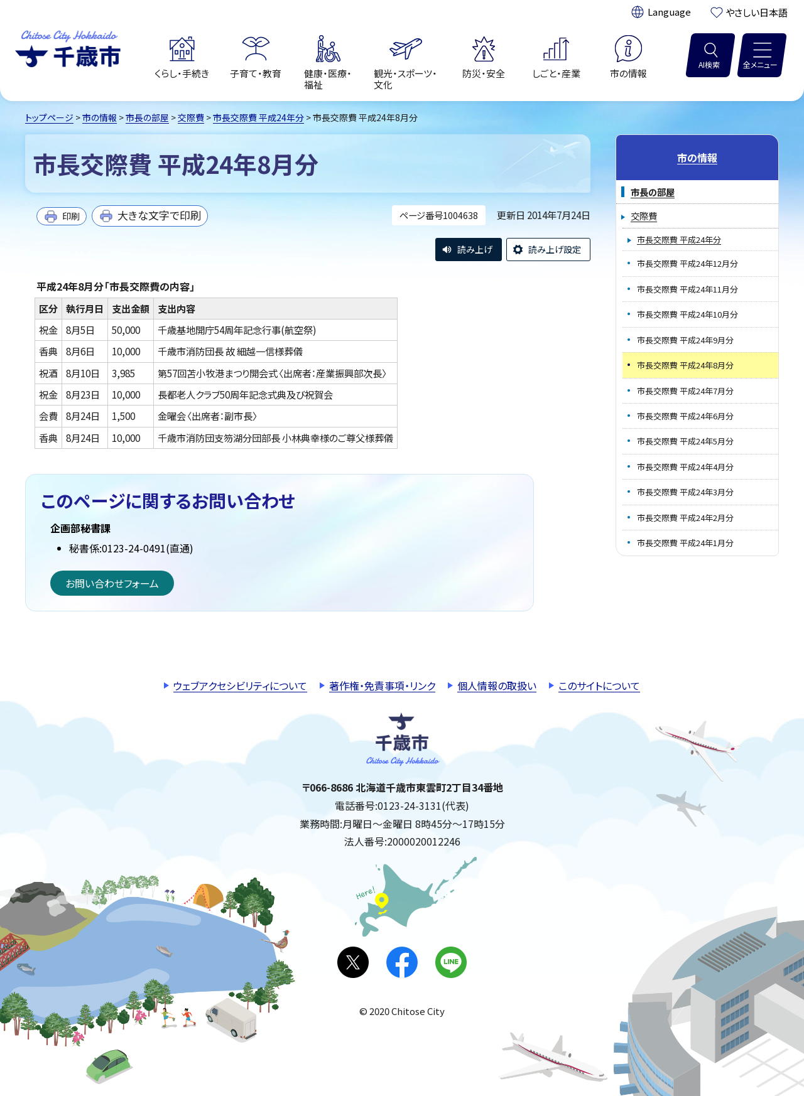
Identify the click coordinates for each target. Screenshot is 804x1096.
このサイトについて (599, 685)
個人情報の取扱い (496, 685)
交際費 (191, 117)
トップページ (49, 117)
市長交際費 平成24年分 (258, 117)
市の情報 (99, 117)
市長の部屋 (147, 117)
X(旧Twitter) (353, 962)
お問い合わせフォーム (112, 583)
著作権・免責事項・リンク (382, 685)
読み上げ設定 (554, 249)
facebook (402, 962)
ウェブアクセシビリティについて (240, 685)
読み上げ (474, 249)
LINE (451, 962)
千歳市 (68, 47)
